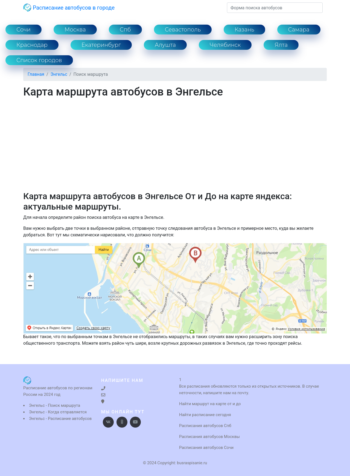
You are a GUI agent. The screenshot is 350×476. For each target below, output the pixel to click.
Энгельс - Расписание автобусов (60, 418)
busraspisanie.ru (192, 462)
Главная (36, 74)
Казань (244, 29)
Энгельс (58, 74)
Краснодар (32, 45)
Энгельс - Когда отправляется (58, 412)
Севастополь (183, 29)
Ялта (281, 45)
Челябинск (225, 45)
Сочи (23, 29)
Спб (125, 29)
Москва (75, 29)
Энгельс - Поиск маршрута (54, 405)
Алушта (165, 45)
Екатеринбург (101, 45)
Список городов (39, 60)
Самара (299, 29)
